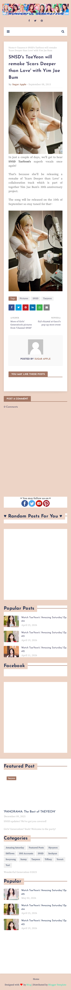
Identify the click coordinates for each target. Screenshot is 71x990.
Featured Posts (36, 847)
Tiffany (48, 859)
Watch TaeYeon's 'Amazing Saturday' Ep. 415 (44, 892)
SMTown (10, 853)
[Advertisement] (35, 564)
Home (12, 47)
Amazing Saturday (15, 847)
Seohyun (52, 853)
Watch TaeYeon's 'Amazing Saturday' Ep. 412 (44, 649)
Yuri (8, 865)
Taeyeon (21, 47)
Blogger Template (57, 984)
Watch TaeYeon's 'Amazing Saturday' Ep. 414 (44, 619)
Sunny (23, 859)
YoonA (60, 859)
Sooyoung (11, 859)
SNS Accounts (26, 853)
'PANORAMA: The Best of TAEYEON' (29, 811)
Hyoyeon (53, 847)
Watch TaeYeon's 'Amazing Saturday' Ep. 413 (44, 634)
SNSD (35, 298)
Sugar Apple (19, 84)
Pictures (24, 298)
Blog (29, 984)
